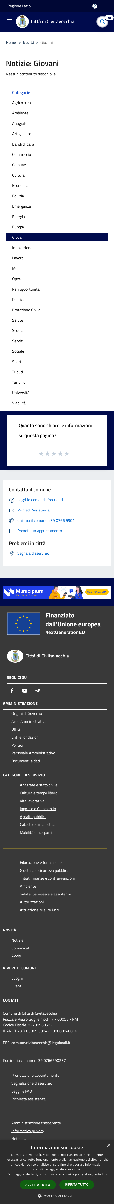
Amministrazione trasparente (36, 1123)
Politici (17, 745)
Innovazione (22, 248)
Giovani (18, 237)
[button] (57, 1195)
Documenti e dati (25, 761)
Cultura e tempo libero (38, 793)
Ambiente (20, 113)
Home (11, 42)
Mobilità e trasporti (36, 832)
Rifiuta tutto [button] (77, 1184)
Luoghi (17, 978)
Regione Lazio (19, 6)
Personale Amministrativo (33, 753)
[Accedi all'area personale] (95, 6)
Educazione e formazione (41, 862)
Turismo (18, 382)
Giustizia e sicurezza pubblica (44, 870)
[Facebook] (12, 690)
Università (20, 393)
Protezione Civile (26, 310)
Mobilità (19, 268)
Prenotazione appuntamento (35, 1075)
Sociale (18, 351)
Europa (18, 227)
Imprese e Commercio (38, 809)
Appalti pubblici (33, 817)
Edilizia (18, 196)
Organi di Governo (26, 713)
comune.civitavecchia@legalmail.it (40, 1043)
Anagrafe (19, 123)
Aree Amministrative (28, 721)
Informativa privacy (27, 1131)
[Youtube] (25, 690)
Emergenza (21, 206)
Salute (17, 320)
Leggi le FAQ (21, 1091)
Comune (19, 165)
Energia (18, 216)
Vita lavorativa (32, 801)
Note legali (20, 1139)
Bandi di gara (23, 144)
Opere (17, 279)
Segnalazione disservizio (31, 1083)
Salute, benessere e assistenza (45, 894)
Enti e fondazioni (25, 737)
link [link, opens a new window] (104, 1174)
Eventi (16, 986)
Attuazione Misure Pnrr (39, 910)
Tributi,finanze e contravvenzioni (47, 878)
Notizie (17, 940)
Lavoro (17, 258)
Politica (18, 299)
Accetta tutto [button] (37, 1185)
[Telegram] (38, 690)
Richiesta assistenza (28, 1099)
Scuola (17, 330)
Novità (28, 42)
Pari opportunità (26, 289)
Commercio (21, 154)
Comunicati (20, 948)
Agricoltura (21, 103)
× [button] (108, 1145)
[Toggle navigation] (10, 21)
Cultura (18, 175)
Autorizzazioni (32, 902)
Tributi (17, 372)
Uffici (15, 729)
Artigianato (21, 134)
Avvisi (16, 956)
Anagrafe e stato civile (38, 785)
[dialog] (57, 1172)
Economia (20, 185)
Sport (16, 362)
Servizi (17, 341)
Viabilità (19, 403)
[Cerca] (104, 22)
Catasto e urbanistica (37, 824)
